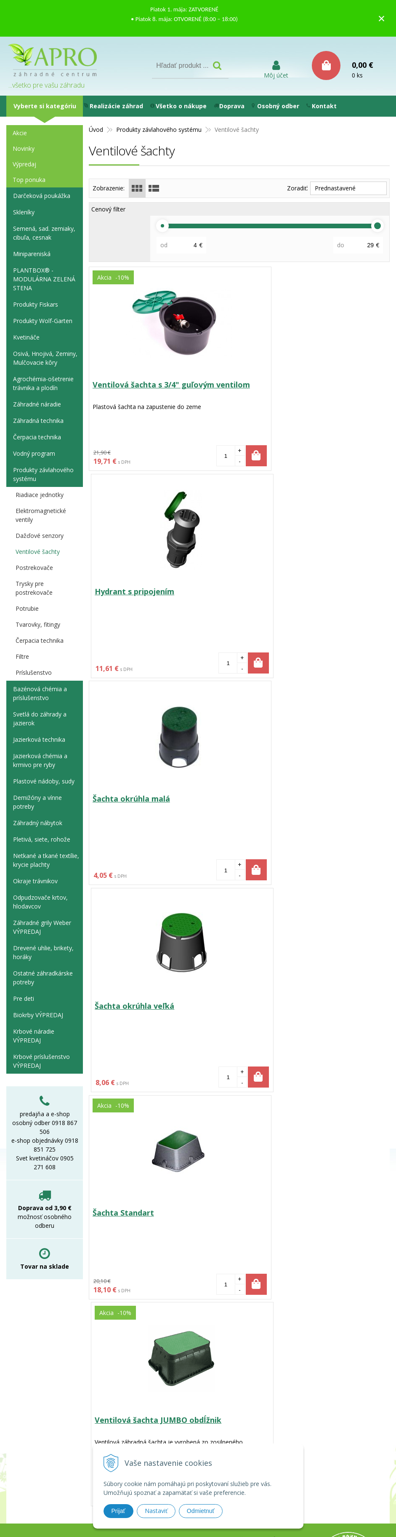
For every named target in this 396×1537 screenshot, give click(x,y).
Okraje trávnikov (35, 881)
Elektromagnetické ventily (41, 515)
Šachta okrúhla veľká (285, 592)
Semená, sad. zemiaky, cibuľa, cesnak (44, 233)
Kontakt (321, 106)
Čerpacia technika (37, 437)
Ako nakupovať (259, 1350)
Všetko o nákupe (178, 106)
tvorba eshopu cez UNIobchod (199, 1430)
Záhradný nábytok (37, 823)
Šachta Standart (124, 799)
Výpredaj (24, 164)
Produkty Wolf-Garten (42, 321)
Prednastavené (335, 188)
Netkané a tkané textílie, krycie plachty (46, 860)
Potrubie (27, 608)
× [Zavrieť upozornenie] (381, 18)
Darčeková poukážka (41, 196)
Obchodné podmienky (269, 1361)
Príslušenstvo (34, 672)
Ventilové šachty (38, 552)
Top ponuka (29, 180)
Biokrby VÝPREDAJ (38, 1015)
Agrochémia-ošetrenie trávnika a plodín (43, 383)
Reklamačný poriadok (268, 1372)
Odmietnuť (201, 1511)
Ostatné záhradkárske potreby (43, 977)
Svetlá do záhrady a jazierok (39, 718)
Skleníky (24, 212)
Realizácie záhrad (113, 106)
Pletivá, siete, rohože (41, 839)
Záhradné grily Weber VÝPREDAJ (42, 927)
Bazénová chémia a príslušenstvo (40, 693)
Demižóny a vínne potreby (37, 802)
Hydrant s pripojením (285, 385)
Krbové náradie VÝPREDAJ (33, 1035)
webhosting (266, 1430)
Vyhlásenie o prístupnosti (275, 1383)
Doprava (229, 106)
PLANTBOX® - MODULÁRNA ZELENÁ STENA (44, 279)
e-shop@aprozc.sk (177, 1374)
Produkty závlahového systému (43, 474)
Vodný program (34, 453)
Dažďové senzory (40, 536)
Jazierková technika (39, 739)
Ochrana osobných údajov (275, 1317)
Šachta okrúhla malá (132, 592)
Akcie (20, 133)
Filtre (22, 656)
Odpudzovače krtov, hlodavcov (40, 901)
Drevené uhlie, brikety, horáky (43, 952)
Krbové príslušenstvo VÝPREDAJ (41, 1061)
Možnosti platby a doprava (276, 1339)
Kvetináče (26, 337)
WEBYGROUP (340, 1430)
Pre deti (23, 998)
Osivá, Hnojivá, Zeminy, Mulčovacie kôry (45, 358)
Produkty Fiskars (35, 304)
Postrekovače (34, 568)
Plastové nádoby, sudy (43, 781)
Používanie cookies (265, 1328)
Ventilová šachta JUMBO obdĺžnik (308, 799)
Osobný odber (275, 106)
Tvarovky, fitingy (38, 624)
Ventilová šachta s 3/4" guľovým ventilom (154, 389)
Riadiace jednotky (40, 495)
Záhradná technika (38, 421)
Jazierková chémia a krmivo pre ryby (40, 760)
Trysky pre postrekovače (34, 588)
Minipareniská (31, 254)
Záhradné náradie (37, 404)
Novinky (24, 148)
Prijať (118, 1511)
